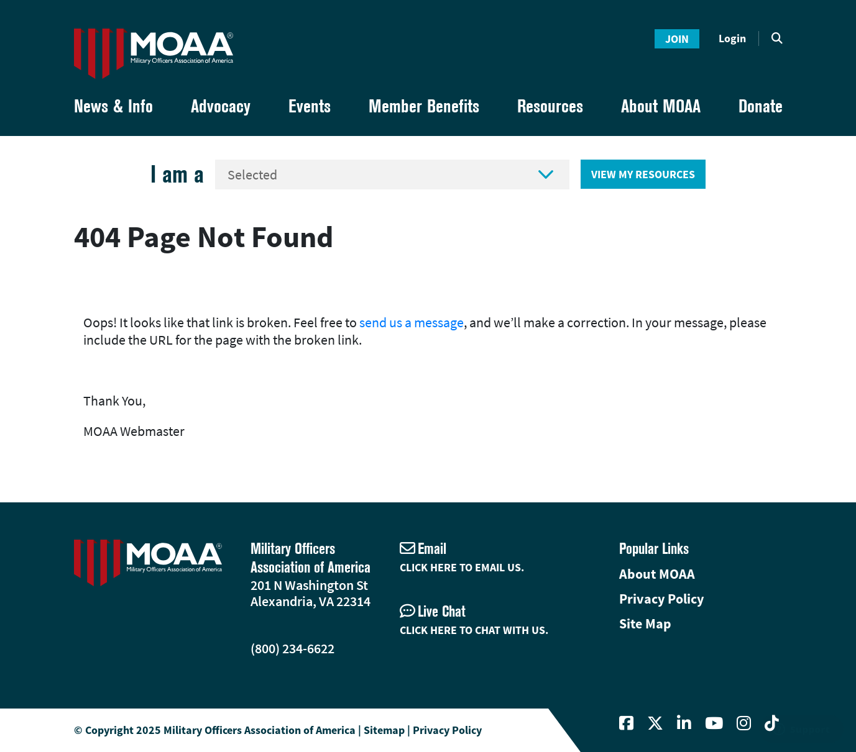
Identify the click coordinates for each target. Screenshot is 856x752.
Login (732, 38)
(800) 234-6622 (292, 648)
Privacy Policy (661, 599)
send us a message (411, 322)
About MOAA (657, 574)
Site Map (645, 623)
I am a (177, 174)
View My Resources (643, 174)
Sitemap (384, 730)
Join (677, 39)
